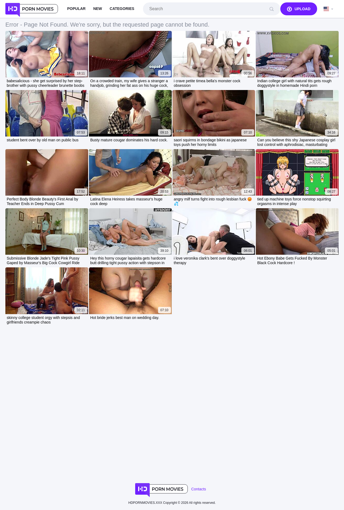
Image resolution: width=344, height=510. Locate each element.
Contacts (198, 489)
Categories (122, 8)
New (97, 8)
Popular (76, 8)
